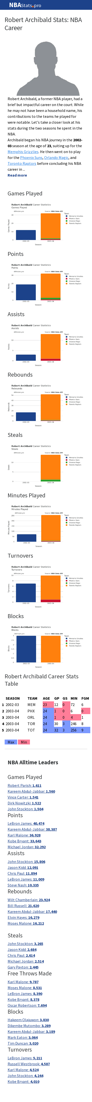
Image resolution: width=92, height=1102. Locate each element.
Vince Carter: (23, 797)
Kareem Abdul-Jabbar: (31, 791)
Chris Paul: (22, 873)
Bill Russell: (23, 905)
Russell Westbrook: (29, 1063)
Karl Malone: (24, 835)
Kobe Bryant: (24, 840)
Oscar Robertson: (27, 1005)
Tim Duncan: (23, 1043)
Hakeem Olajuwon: (28, 1019)
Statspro (25, 5)
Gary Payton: (23, 967)
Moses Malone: (26, 923)
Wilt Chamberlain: (29, 899)
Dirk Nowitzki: (24, 803)
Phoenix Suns (31, 157)
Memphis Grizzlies (23, 151)
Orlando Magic (56, 157)
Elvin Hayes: (23, 917)
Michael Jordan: (27, 846)
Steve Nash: (23, 885)
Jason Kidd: (23, 867)
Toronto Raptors (22, 163)
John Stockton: (25, 808)
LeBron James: (26, 823)
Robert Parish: (24, 785)
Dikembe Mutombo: (29, 1025)
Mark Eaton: (23, 1037)
